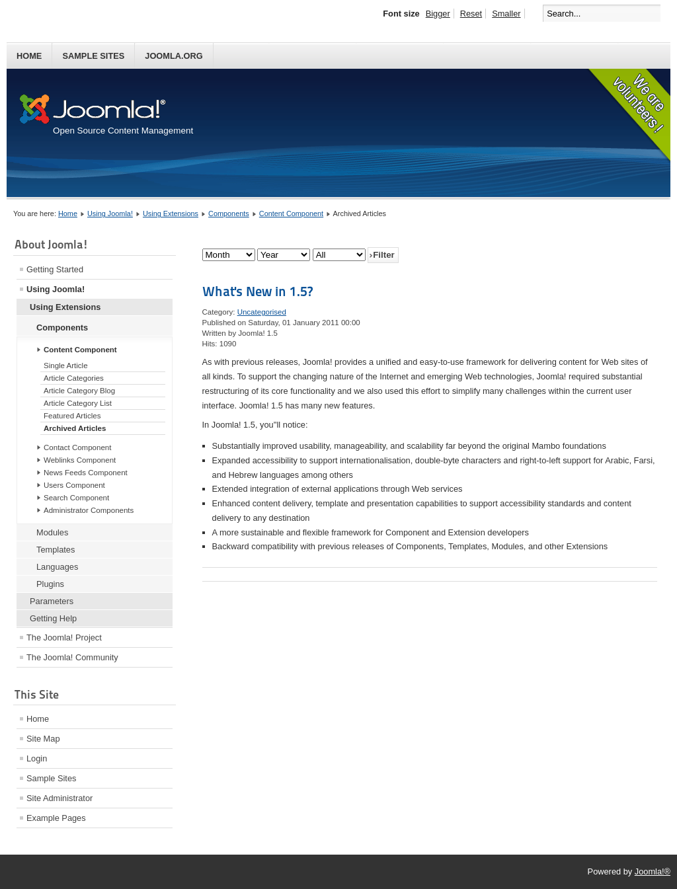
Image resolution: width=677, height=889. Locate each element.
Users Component (74, 485)
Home (29, 56)
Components (228, 213)
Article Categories (74, 378)
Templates (55, 550)
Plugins (50, 584)
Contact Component (77, 447)
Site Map (43, 739)
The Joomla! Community (72, 657)
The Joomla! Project (64, 637)
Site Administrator (59, 798)
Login (36, 758)
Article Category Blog (79, 391)
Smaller (506, 14)
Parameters (51, 601)
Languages (57, 567)
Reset (471, 14)
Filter (384, 255)
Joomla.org (173, 56)
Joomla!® (652, 871)
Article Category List (78, 403)
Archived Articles (75, 428)
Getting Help (53, 618)
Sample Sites (93, 56)
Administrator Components (89, 510)
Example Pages (56, 818)
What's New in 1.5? (257, 291)
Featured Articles (72, 416)
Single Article (66, 365)
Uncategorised (261, 312)
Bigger (438, 14)
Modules (52, 532)
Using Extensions (170, 213)
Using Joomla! (110, 213)
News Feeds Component (86, 473)
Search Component (76, 498)
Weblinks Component (80, 460)
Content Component (291, 213)
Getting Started (54, 269)
